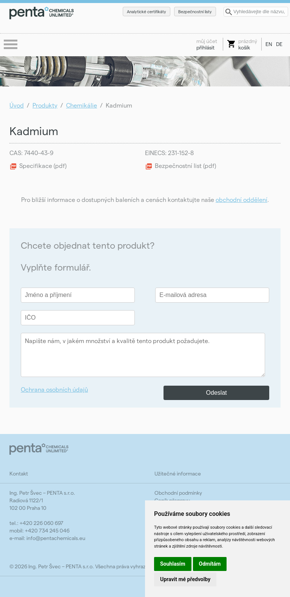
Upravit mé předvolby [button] (185, 579)
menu (11, 45)
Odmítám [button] (210, 564)
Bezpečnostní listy (195, 11)
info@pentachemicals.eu (55, 538)
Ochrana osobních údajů (54, 389)
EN (268, 44)
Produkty (44, 105)
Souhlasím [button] (172, 564)
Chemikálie (81, 105)
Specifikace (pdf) (42, 165)
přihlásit (206, 44)
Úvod (16, 105)
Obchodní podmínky (178, 492)
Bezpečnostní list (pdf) (185, 165)
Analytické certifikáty (146, 11)
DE (279, 44)
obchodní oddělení (241, 199)
